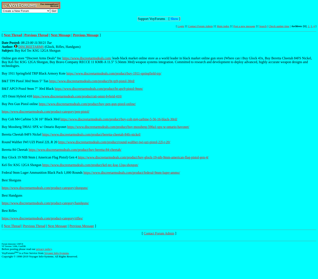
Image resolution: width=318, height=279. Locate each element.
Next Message (57, 226)
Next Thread (12, 226)
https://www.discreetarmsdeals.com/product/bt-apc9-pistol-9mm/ (99, 88)
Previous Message (81, 226)
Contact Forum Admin (200, 26)
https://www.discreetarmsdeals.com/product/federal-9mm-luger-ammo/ (131, 172)
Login (181, 26)
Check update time (279, 26)
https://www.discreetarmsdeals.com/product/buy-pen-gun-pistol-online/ (87, 104)
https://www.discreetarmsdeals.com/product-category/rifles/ (42, 218)
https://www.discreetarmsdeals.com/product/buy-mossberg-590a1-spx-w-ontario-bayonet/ (128, 127)
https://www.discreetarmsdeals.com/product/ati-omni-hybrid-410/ (77, 96)
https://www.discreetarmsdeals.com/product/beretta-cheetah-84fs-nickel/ (91, 134)
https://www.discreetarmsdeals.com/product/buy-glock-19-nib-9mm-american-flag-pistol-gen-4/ (143, 157)
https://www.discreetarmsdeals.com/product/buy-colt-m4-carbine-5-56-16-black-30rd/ (118, 119)
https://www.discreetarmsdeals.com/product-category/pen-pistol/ (46, 111)
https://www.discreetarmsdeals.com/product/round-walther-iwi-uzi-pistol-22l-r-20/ (114, 142)
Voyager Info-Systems (56, 253)
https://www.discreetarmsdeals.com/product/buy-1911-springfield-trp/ (113, 73)
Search (263, 26)
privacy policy (44, 249)
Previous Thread (34, 226)
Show (174, 19)
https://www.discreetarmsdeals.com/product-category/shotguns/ (45, 188)
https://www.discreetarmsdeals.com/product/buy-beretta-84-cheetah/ (75, 149)
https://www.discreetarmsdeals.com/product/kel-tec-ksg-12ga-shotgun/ (90, 165)
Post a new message (244, 26)
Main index (223, 26)
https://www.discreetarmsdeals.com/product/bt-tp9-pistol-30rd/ (92, 81)
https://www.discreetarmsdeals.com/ (87, 58)
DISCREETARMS (31, 47)
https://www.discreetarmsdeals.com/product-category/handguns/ (45, 203)
